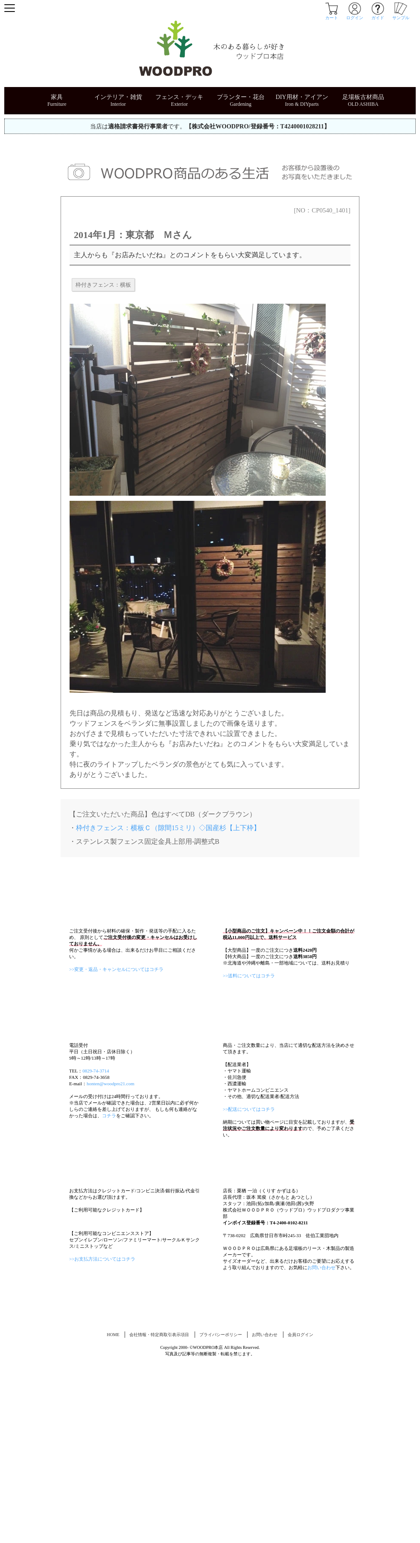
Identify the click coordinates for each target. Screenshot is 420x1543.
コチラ (109, 1229)
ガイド (377, 15)
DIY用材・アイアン (302, 97)
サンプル (400, 15)
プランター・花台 (241, 97)
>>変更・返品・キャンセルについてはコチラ (116, 1007)
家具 (57, 97)
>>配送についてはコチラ (249, 1223)
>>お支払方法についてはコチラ (102, 1426)
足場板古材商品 (363, 97)
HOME (113, 1507)
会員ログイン (300, 1507)
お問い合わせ (321, 1419)
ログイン (354, 15)
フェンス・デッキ (179, 97)
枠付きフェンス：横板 (103, 285)
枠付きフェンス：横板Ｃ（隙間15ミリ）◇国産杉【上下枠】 (168, 827)
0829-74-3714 (95, 1184)
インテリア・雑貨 (118, 97)
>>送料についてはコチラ (249, 1013)
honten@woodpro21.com (110, 1197)
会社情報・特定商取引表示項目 (159, 1507)
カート (331, 15)
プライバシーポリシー (220, 1507)
